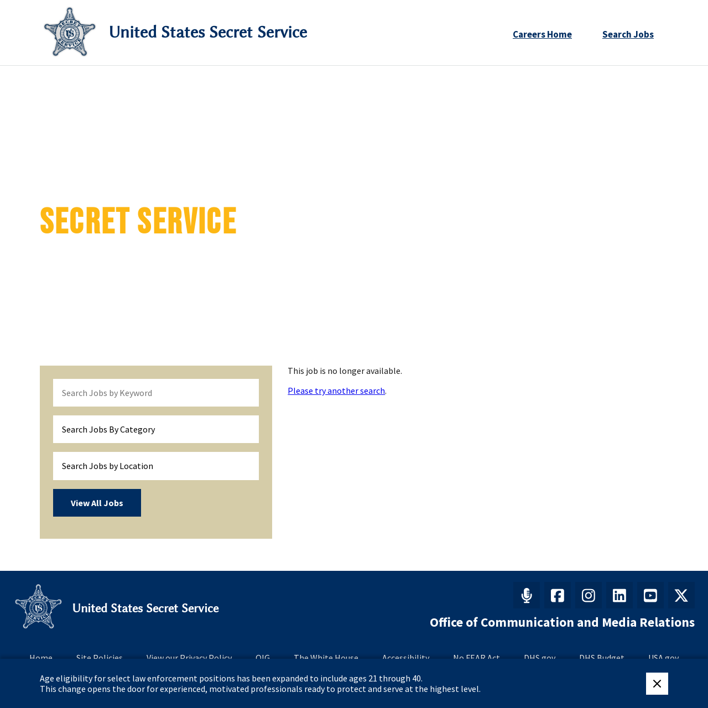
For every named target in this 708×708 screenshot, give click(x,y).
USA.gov (663, 657)
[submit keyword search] (245, 392)
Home (41, 657)
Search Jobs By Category (108, 429)
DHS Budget (601, 657)
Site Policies (99, 657)
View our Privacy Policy (189, 657)
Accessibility (405, 657)
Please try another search (336, 390)
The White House (326, 657)
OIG (263, 657)
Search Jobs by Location (107, 465)
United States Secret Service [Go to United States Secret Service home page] (207, 32)
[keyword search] (156, 393)
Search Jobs (628, 34)
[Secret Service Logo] (69, 32)
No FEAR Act (476, 657)
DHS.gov (539, 657)
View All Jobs (97, 502)
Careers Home (542, 34)
